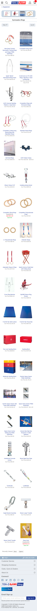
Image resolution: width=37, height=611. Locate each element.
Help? (5, 558)
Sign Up (31, 598)
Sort (32, 25)
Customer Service (8, 561)
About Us (5, 572)
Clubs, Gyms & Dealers (10, 569)
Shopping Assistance (9, 565)
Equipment (6, 7)
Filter (4, 25)
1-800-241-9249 (28, 558)
